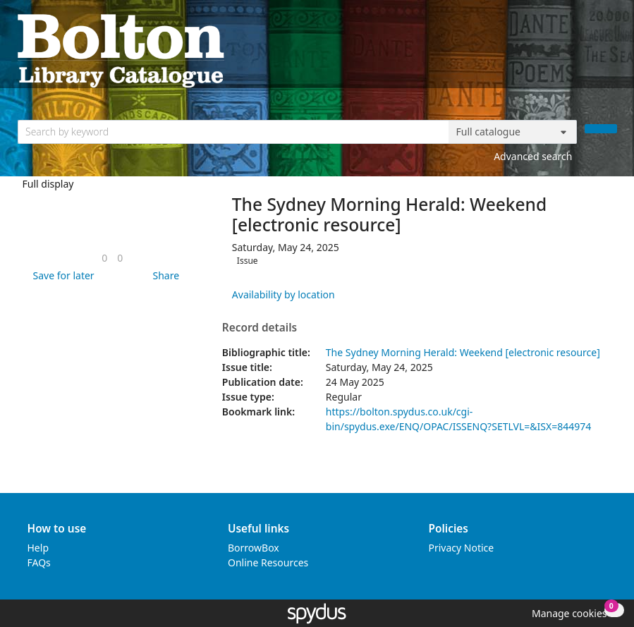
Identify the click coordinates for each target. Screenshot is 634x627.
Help (38, 547)
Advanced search (533, 156)
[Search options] (513, 132)
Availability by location (283, 294)
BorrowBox (253, 547)
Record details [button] (259, 328)
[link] (104, 257)
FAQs (39, 562)
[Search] (601, 128)
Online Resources (268, 562)
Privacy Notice (461, 547)
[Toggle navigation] (609, 49)
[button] (61, 275)
